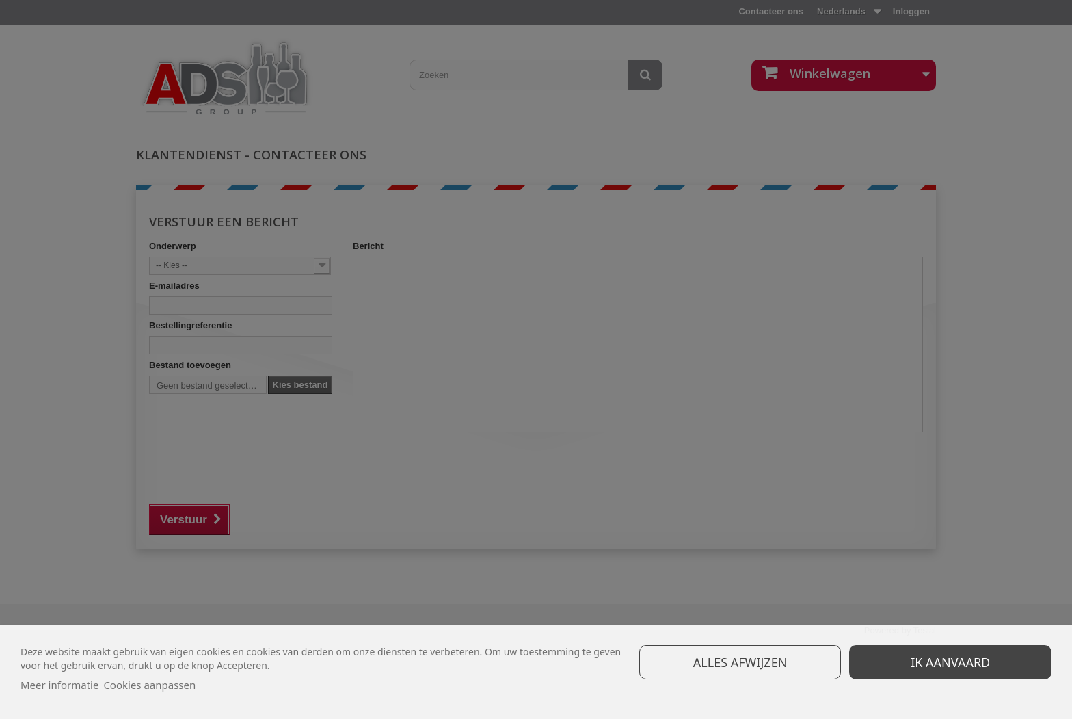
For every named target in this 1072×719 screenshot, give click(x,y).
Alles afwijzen (740, 662)
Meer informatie (59, 685)
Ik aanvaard (950, 662)
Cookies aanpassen (149, 685)
